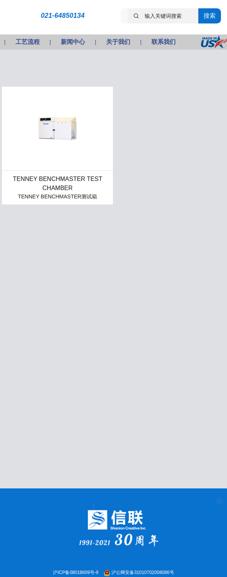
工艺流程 (27, 42)
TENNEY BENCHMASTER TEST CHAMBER (57, 183)
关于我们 (118, 42)
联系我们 (163, 42)
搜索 (210, 15)
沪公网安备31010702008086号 (142, 572)
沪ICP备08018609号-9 (76, 572)
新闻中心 (73, 42)
